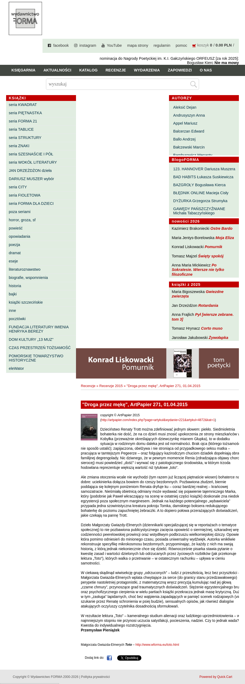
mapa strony (137, 45)
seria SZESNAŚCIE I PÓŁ (31, 154)
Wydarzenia (147, 70)
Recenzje (115, 70)
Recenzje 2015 (111, 386)
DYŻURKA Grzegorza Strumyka (200, 201)
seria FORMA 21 (23, 121)
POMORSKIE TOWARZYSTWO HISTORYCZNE (36, 358)
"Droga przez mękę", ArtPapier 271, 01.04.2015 (164, 386)
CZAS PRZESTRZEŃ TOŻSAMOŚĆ (40, 348)
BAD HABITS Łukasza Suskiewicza (203, 177)
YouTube (114, 45)
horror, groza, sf (22, 220)
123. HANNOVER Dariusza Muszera (204, 169)
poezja (14, 245)
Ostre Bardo (221, 228)
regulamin (162, 45)
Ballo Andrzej (184, 139)
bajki (13, 294)
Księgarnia (23, 70)
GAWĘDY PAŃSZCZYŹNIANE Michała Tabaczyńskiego (199, 211)
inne (12, 310)
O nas (206, 70)
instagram (87, 45)
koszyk (203, 45)
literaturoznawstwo (24, 269)
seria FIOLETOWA (24, 195)
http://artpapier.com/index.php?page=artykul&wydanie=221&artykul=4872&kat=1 (158, 420)
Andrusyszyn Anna (189, 115)
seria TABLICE (21, 129)
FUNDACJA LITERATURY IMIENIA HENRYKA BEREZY (39, 329)
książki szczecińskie (26, 302)
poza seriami (20, 212)
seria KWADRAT (23, 105)
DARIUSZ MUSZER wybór (31, 179)
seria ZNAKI (19, 146)
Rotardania (208, 305)
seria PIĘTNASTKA (25, 113)
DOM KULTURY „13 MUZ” (31, 339)
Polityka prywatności (95, 677)
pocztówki (17, 319)
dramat (15, 253)
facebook (61, 45)
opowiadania (19, 236)
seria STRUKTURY (25, 137)
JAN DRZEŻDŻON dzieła (30, 170)
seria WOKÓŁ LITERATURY (33, 162)
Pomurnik (213, 247)
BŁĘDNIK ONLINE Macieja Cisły (201, 193)
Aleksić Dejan (184, 107)
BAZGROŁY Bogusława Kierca (199, 185)
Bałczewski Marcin (189, 147)
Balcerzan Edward (188, 131)
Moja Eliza (225, 238)
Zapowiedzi (180, 70)
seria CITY (18, 187)
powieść (16, 228)
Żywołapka (218, 337)
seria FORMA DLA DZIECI (31, 203)
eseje (13, 261)
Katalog (88, 70)
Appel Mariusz (185, 123)
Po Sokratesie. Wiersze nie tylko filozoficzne (198, 270)
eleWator (16, 368)
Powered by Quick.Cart (216, 677)
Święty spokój (210, 256)
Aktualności (57, 70)
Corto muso (212, 328)
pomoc (181, 45)
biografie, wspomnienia (28, 277)
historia (15, 286)
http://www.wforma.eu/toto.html (157, 645)
